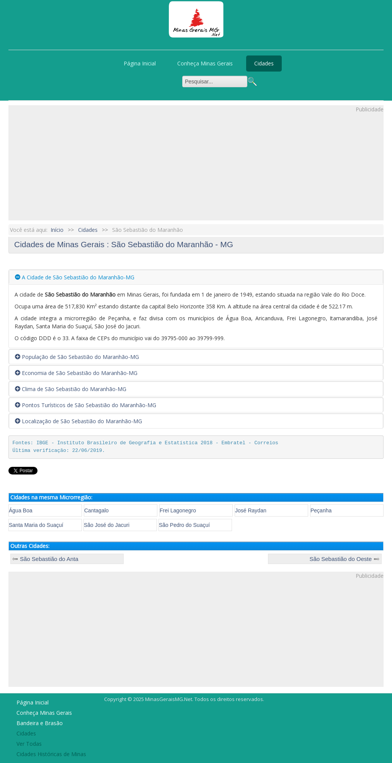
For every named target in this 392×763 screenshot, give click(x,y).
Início (57, 229)
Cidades (264, 63)
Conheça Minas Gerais (205, 63)
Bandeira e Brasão (39, 723)
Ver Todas (29, 743)
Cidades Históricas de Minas (51, 754)
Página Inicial (140, 63)
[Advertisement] (196, 166)
